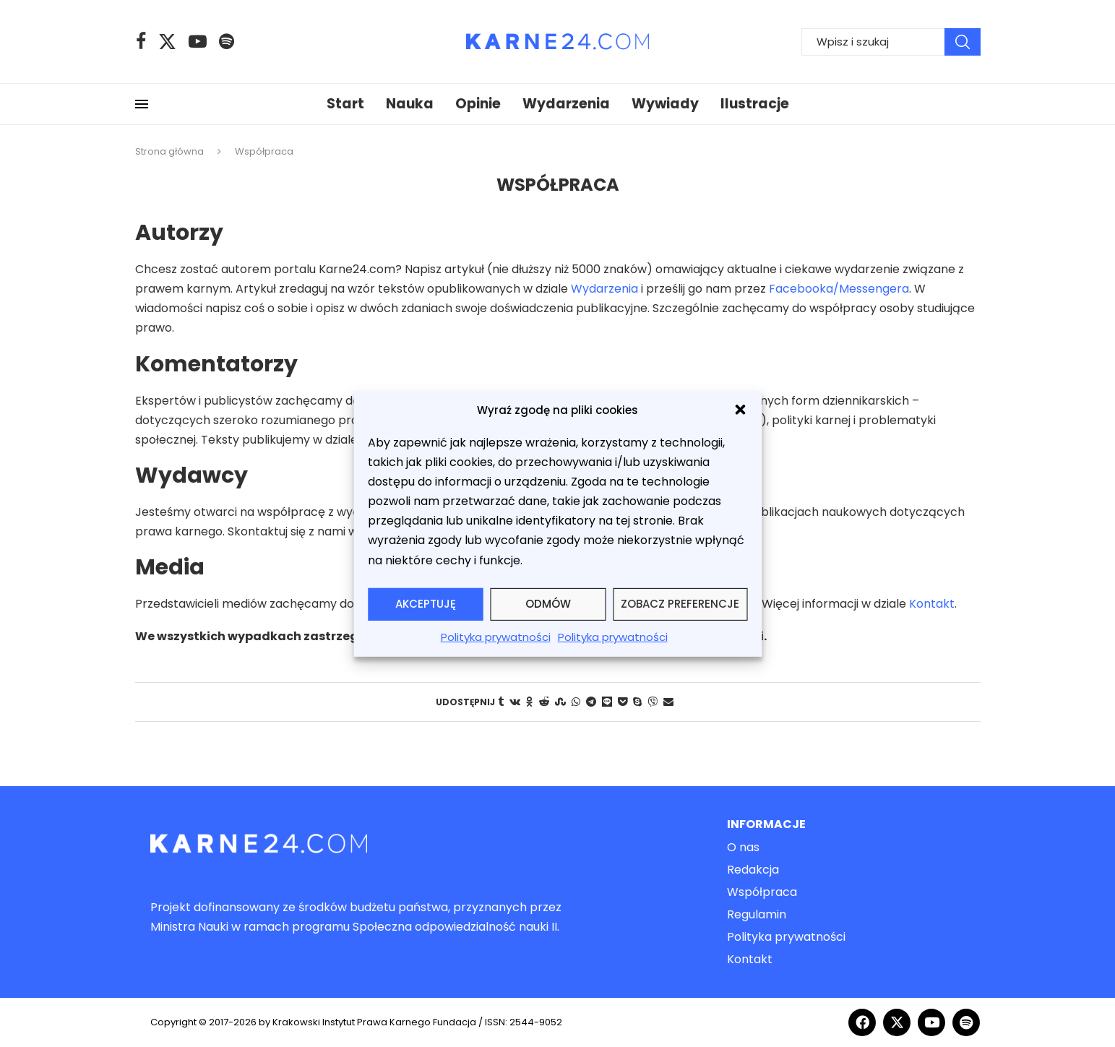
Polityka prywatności (496, 637)
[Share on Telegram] (591, 702)
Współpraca (762, 892)
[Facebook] (141, 41)
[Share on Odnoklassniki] (529, 702)
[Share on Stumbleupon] (560, 702)
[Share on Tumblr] (501, 702)
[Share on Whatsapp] (576, 702)
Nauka (410, 103)
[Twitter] (167, 41)
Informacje (766, 824)
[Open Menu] (141, 104)
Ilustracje (754, 103)
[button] (740, 409)
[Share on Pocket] (622, 702)
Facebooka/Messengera (839, 288)
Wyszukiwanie (962, 42)
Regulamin (756, 915)
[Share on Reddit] (544, 702)
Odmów (548, 603)
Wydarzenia (566, 103)
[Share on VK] (514, 702)
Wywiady (665, 103)
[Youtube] (197, 41)
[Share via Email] (668, 702)
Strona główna (169, 151)
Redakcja (753, 870)
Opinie (478, 103)
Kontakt (932, 603)
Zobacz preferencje (680, 603)
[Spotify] (226, 41)
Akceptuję (425, 603)
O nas (743, 847)
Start (345, 103)
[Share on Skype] (637, 702)
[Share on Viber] (652, 702)
